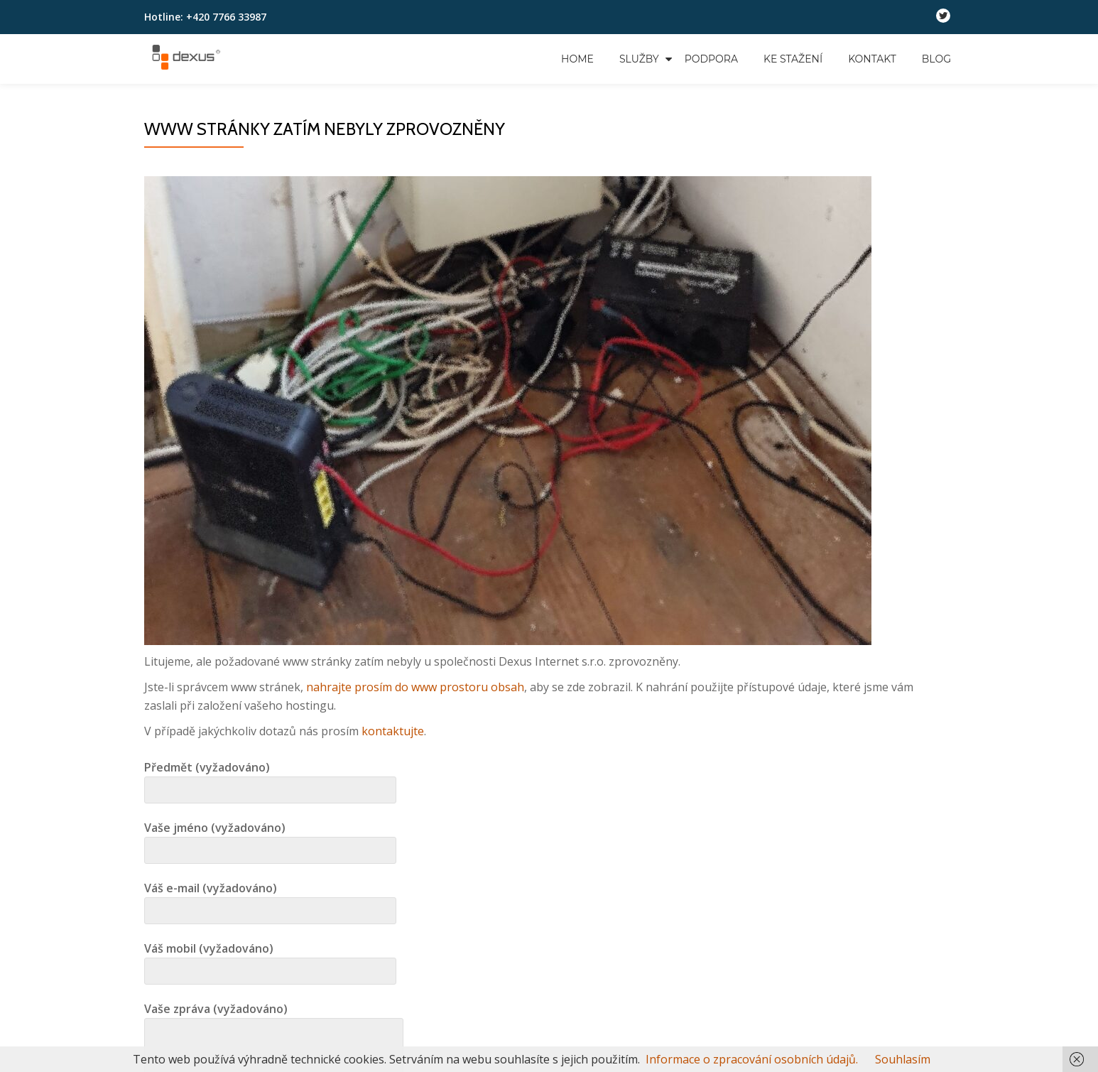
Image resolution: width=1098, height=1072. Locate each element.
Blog (936, 59)
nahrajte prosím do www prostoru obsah (415, 687)
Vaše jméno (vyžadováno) (270, 839)
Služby (639, 59)
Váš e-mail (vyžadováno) (270, 899)
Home (577, 59)
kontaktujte (393, 731)
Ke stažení (792, 59)
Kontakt (872, 59)
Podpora (711, 59)
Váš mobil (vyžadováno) (270, 960)
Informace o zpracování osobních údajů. (752, 1059)
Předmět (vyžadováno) (270, 778)
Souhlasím (902, 1059)
